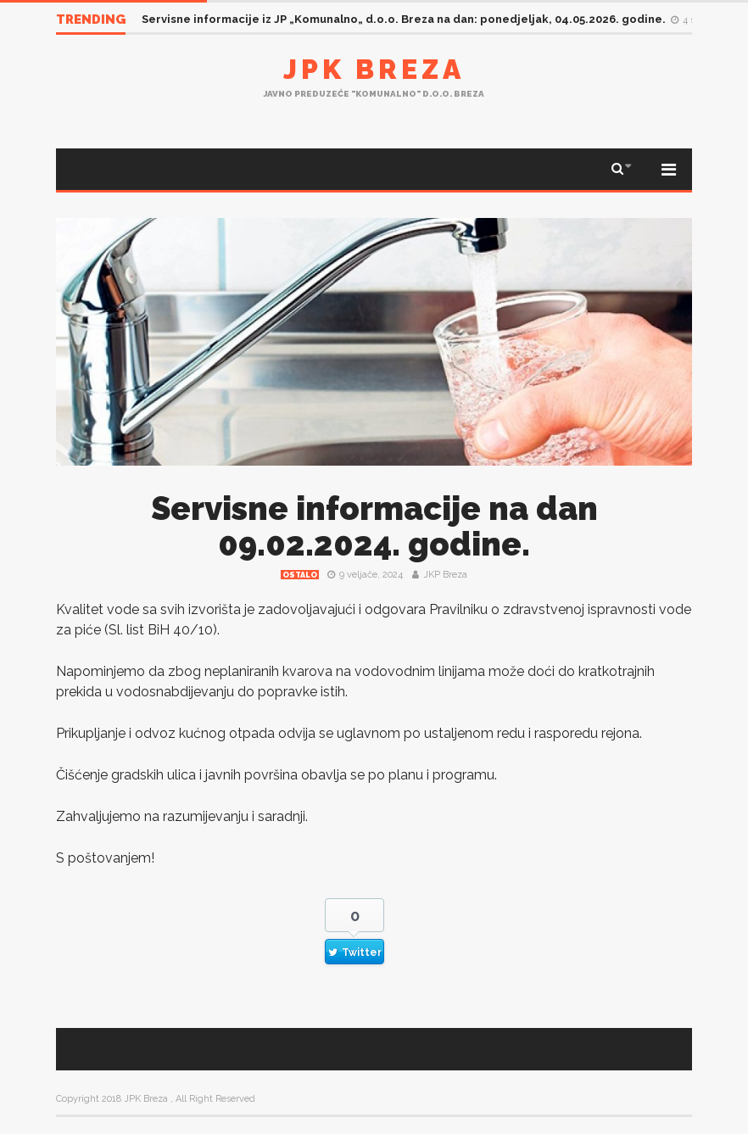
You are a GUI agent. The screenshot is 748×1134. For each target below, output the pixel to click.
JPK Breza (374, 69)
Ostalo (299, 575)
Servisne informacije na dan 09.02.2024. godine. (374, 526)
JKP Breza (445, 574)
